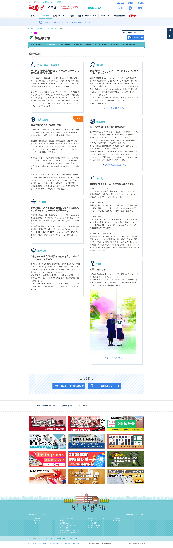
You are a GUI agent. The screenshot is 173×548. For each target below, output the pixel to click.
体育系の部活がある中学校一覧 (69, 530)
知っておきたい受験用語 (94, 525)
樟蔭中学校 (53, 28)
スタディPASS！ (93, 528)
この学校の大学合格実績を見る (115, 165)
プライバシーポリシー (55, 543)
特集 (63, 520)
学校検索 (46, 28)
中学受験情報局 (92, 523)
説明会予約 (118, 520)
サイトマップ (77, 543)
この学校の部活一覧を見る (115, 108)
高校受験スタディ (61, 2)
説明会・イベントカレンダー (96, 518)
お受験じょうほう (48, 2)
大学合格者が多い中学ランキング (70, 523)
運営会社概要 (32, 543)
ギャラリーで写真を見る (115, 358)
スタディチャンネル (67, 518)
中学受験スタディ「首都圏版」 (135, 514)
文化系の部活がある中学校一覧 (69, 533)
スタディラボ (73, 538)
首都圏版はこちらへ (95, 8)
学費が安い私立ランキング (68, 525)
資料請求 (117, 518)
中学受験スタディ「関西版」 (38, 514)
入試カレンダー (92, 520)
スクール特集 (64, 528)
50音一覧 (36, 523)
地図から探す (38, 520)
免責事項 (67, 543)
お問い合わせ (42, 543)
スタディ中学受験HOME (36, 28)
